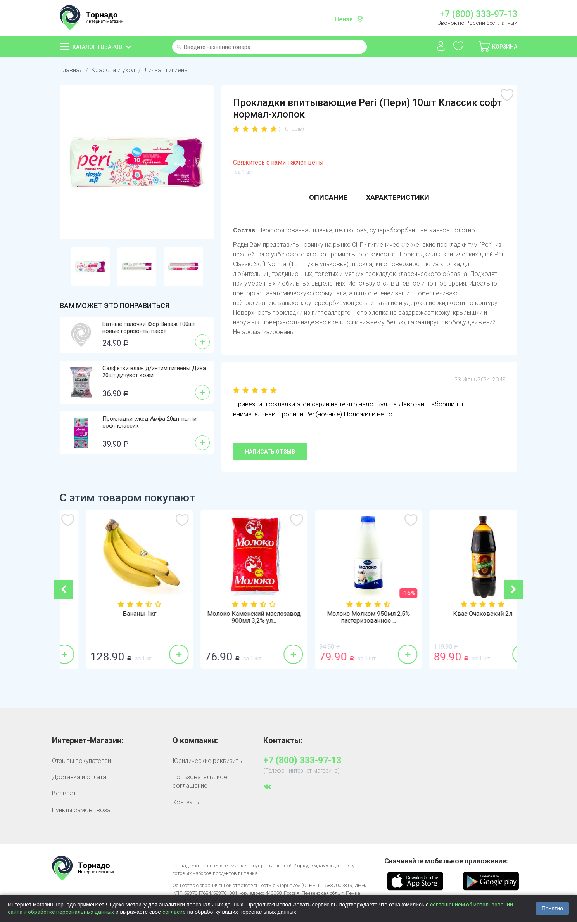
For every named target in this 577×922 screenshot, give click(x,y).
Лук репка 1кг (117, 613)
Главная (71, 70)
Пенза (344, 19)
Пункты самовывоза (81, 810)
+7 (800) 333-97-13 (478, 14)
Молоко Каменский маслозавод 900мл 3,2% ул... (345, 617)
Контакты (186, 802)
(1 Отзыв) (291, 128)
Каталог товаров (97, 47)
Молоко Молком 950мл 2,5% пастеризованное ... (460, 617)
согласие (174, 912)
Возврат (64, 793)
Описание (328, 197)
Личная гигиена (166, 70)
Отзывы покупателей (81, 760)
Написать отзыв (270, 452)
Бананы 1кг (231, 613)
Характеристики (397, 197)
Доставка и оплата (79, 777)
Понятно (552, 908)
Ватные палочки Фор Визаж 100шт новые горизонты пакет (148, 327)
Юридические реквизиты (208, 760)
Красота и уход (113, 70)
